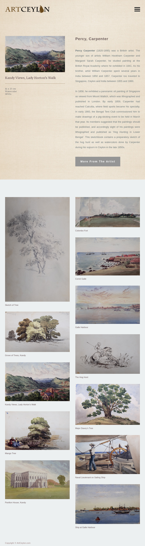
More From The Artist (97, 161)
